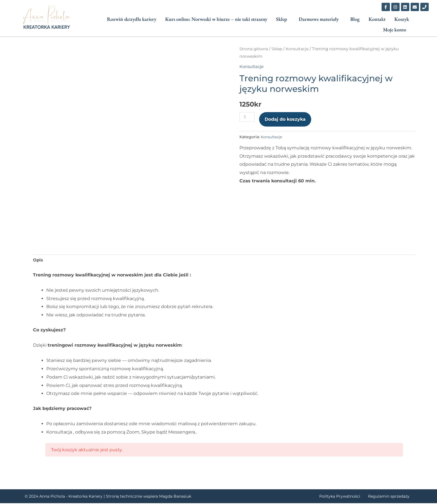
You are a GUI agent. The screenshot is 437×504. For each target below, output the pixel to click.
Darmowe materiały (319, 19)
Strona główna (254, 48)
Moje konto (394, 29)
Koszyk (401, 19)
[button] (283, 19)
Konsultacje (300, 48)
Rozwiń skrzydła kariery (131, 19)
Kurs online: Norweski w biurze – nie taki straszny (216, 19)
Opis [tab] (38, 260)
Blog (355, 19)
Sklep (281, 19)
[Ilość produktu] (247, 117)
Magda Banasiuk (175, 497)
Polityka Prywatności (346, 497)
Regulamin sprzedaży (392, 497)
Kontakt (377, 19)
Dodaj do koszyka (285, 119)
